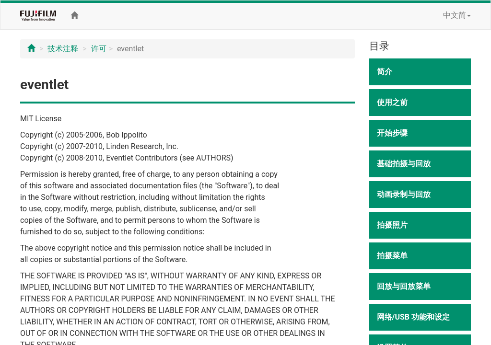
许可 (98, 48)
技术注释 (62, 48)
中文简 (457, 15)
